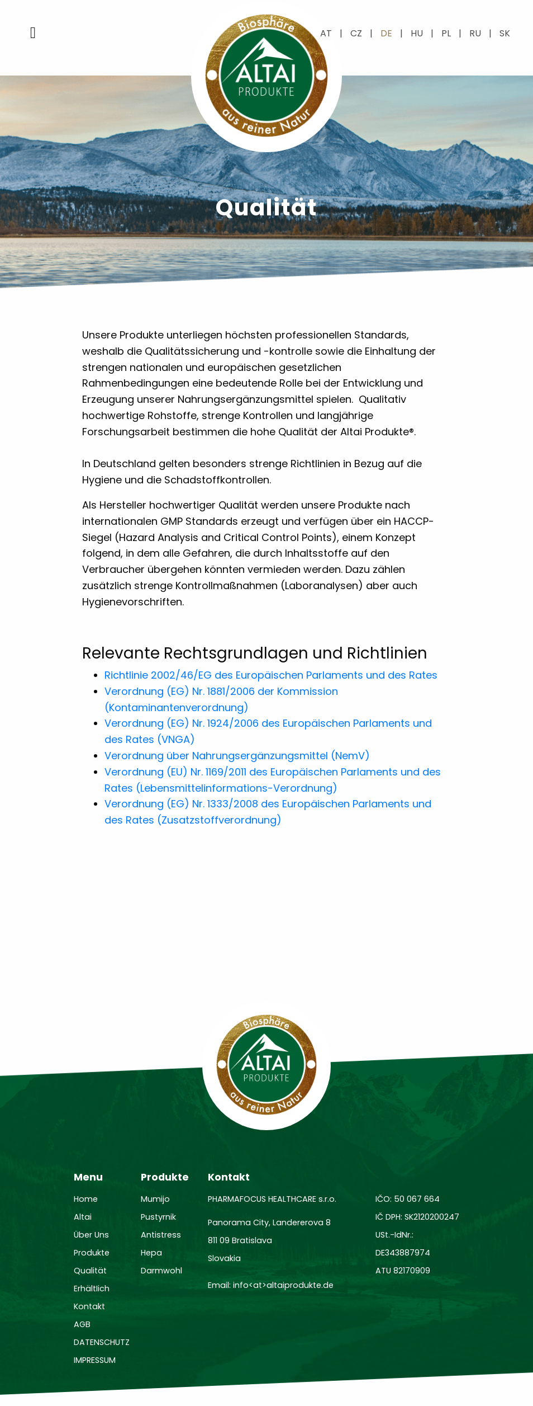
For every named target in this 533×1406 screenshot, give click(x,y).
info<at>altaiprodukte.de (283, 1285)
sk (504, 33)
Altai (83, 1216)
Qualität (90, 1270)
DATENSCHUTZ (102, 1342)
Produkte (92, 1252)
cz (356, 33)
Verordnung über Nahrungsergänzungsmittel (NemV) (237, 756)
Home (86, 1199)
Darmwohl (161, 1270)
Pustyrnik (158, 1216)
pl (446, 33)
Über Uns (91, 1234)
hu (417, 33)
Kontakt (89, 1306)
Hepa (151, 1252)
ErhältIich (92, 1288)
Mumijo (155, 1199)
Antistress (161, 1234)
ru (475, 33)
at (326, 33)
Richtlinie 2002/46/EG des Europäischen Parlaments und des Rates (270, 675)
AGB (82, 1324)
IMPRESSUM (95, 1360)
